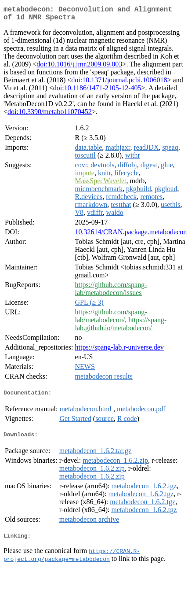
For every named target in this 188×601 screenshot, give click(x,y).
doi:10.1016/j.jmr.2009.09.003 (79, 67)
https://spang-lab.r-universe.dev (119, 350)
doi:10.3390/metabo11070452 (49, 115)
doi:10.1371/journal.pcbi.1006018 (119, 83)
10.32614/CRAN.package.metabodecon (131, 235)
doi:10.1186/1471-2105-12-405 (97, 91)
